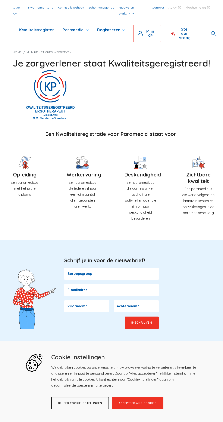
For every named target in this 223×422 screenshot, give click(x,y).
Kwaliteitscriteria (40, 7)
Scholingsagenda (101, 7)
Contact (158, 7)
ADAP (173, 7)
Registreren (108, 29)
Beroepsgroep (79, 273)
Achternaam (128, 306)
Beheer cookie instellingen (80, 403)
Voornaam (77, 306)
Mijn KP (150, 33)
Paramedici (73, 29)
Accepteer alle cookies (138, 403)
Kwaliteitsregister (36, 29)
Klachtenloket (195, 7)
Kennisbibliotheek (71, 7)
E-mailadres (78, 290)
